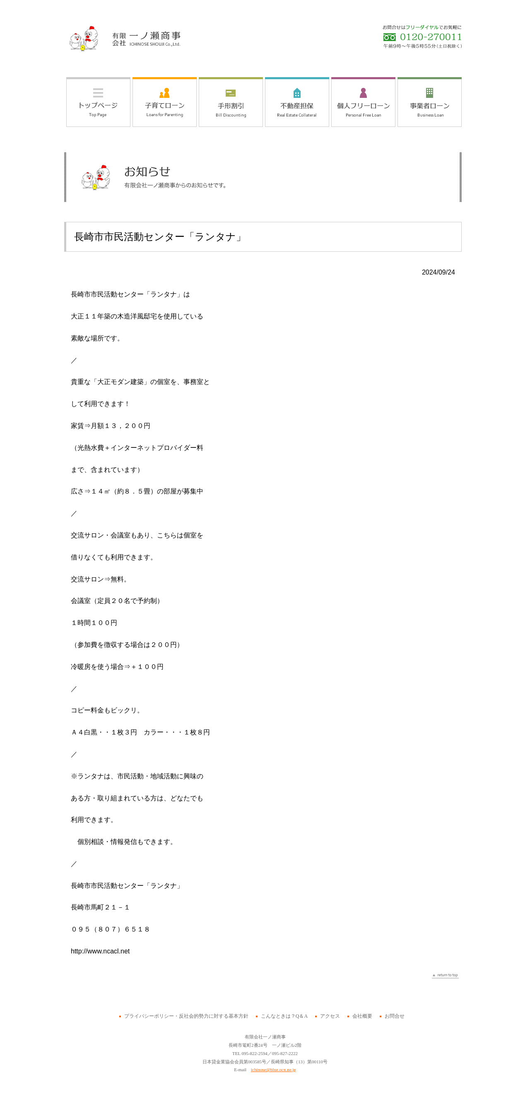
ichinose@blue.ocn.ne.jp (273, 1069)
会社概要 (362, 1016)
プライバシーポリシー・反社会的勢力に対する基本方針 (186, 1016)
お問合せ (395, 1016)
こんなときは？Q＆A (284, 1016)
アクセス (330, 1016)
